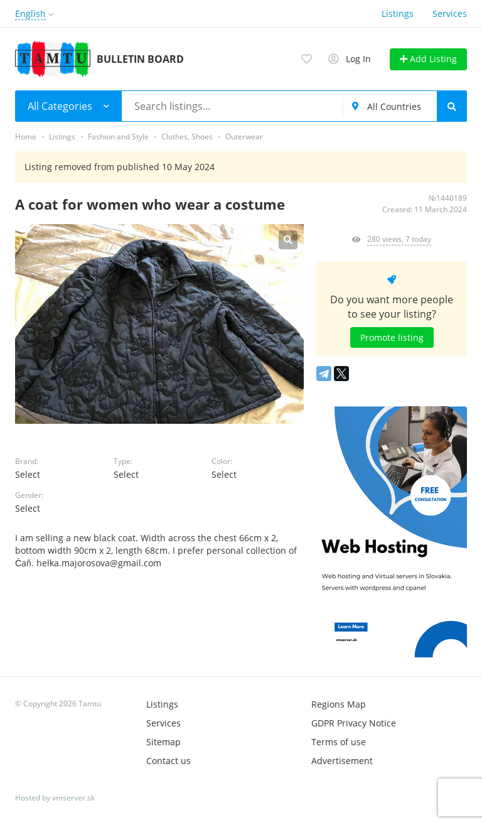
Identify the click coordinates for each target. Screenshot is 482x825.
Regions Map (338, 704)
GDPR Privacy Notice (353, 723)
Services (449, 13)
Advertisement (342, 761)
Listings (398, 13)
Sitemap (163, 742)
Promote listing (392, 337)
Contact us (168, 761)
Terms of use (338, 742)
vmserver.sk (73, 797)
